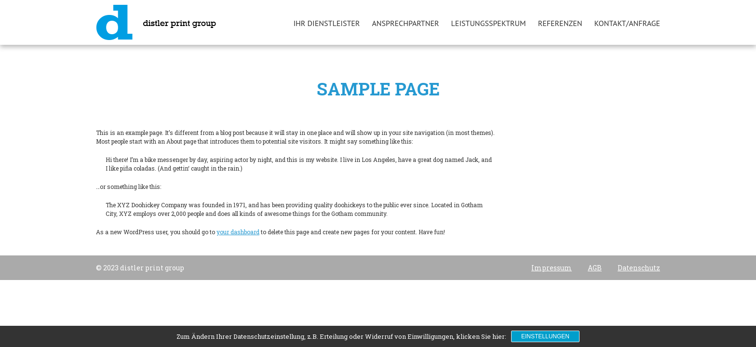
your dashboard (237, 232)
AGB (595, 267)
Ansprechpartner (405, 23)
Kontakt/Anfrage (627, 23)
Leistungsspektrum (488, 23)
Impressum (551, 267)
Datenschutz (639, 267)
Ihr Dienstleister (326, 23)
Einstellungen (545, 336)
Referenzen (560, 23)
